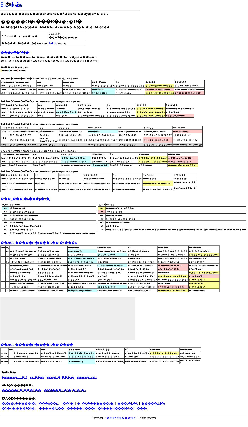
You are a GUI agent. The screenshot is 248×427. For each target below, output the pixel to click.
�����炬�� (51, 408)
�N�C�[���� (60, 377)
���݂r (142, 408)
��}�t (68, 403)
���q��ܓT (49, 403)
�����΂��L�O (14, 377)
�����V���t (81, 408)
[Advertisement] (67, 318)
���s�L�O (127, 403)
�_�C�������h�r (96, 403)
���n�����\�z (120, 417)
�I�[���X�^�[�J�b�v (65, 390)
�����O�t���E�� (21, 390)
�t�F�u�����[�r (19, 403)
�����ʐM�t (153, 403)
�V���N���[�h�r (116, 408)
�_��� (37, 377)
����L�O (87, 377)
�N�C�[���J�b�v (19, 408)
